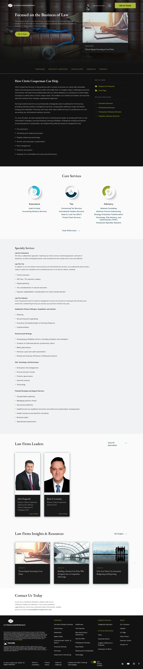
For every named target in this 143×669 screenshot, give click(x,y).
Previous (8, 562)
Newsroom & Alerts (104, 648)
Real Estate (79, 646)
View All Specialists (112, 442)
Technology (79, 654)
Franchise (57, 650)
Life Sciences (79, 627)
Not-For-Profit (80, 638)
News (100, 634)
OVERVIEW (40, 68)
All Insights (118, 532)
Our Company (124, 623)
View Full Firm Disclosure (17, 638)
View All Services (69, 229)
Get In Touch (23, 34)
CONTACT (103, 68)
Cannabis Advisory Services (63, 623)
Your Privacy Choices (99, 662)
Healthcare (79, 623)
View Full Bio (33, 512)
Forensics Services (106, 102)
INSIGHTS (91, 68)
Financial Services (60, 646)
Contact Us (124, 643)
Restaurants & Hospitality (84, 650)
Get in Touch (125, 5)
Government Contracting (62, 654)
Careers (122, 627)
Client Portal (124, 635)
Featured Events (103, 638)
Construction (58, 627)
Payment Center (97, 5)
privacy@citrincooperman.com (40, 609)
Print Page (102, 89)
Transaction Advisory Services (110, 111)
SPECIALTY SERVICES (58, 68)
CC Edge (123, 631)
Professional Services (107, 106)
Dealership (57, 631)
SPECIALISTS (77, 68)
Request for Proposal (106, 85)
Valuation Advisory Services (109, 115)
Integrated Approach (105, 623)
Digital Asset (58, 635)
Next (134, 562)
